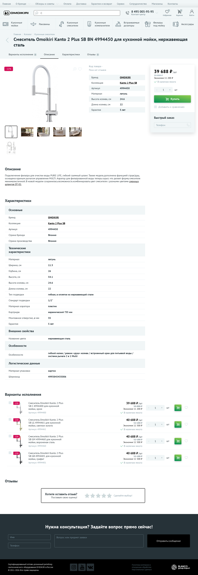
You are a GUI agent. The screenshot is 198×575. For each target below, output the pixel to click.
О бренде (23, 3)
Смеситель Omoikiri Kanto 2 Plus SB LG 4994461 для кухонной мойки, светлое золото (45, 422)
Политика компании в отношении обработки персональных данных (142, 567)
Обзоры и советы (47, 3)
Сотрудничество (138, 3)
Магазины (157, 3)
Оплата (67, 3)
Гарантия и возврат (101, 3)
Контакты (173, 3)
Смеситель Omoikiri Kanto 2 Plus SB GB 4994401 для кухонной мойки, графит (45, 456)
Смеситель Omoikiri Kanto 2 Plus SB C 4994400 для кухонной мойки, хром (45, 406)
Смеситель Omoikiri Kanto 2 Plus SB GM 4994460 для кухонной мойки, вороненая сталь (45, 439)
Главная (6, 3)
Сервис (121, 3)
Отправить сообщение (169, 540)
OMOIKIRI (125, 77)
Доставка (81, 3)
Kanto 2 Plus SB (128, 82)
